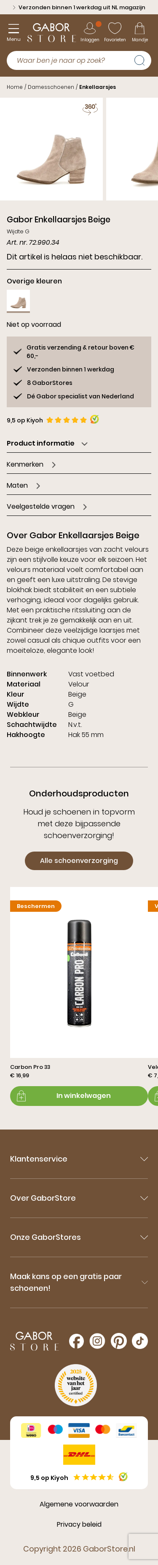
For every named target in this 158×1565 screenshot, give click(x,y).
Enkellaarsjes (97, 87)
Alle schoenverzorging (79, 860)
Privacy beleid (79, 1524)
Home (15, 87)
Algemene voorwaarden (79, 1504)
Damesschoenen (51, 87)
